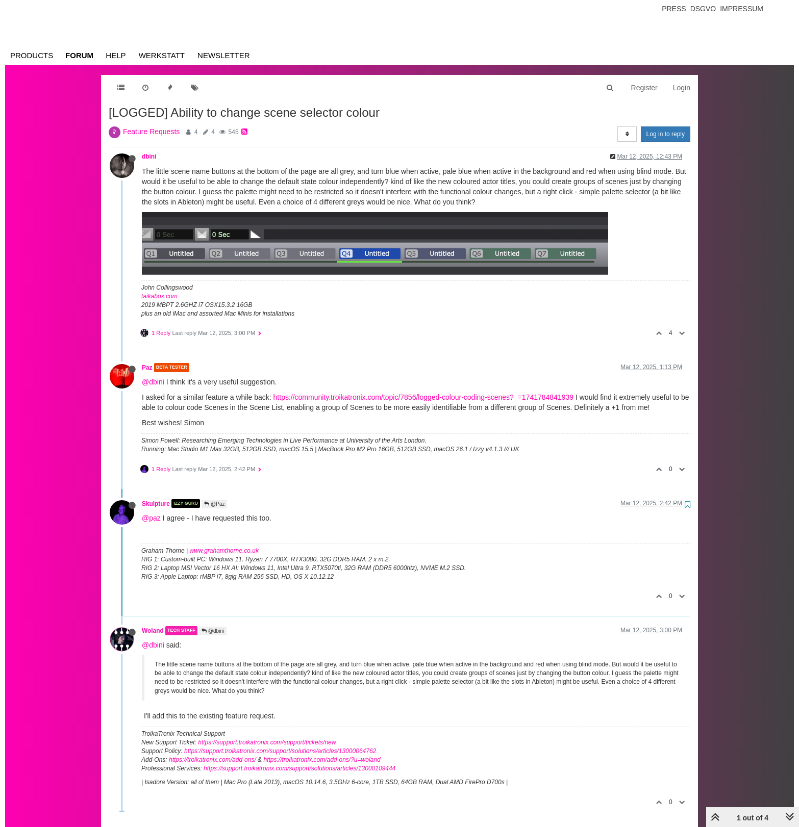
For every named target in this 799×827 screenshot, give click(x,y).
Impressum (741, 9)
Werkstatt (162, 55)
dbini (149, 156)
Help (116, 55)
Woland (153, 630)
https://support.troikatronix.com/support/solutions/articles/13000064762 (280, 751)
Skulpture (156, 503)
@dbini (153, 382)
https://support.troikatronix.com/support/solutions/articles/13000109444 (299, 768)
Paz (147, 367)
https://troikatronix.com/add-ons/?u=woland (321, 759)
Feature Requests (151, 131)
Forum (79, 55)
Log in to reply (665, 134)
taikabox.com (159, 296)
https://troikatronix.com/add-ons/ (212, 759)
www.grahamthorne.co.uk (224, 550)
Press (674, 9)
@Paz (214, 504)
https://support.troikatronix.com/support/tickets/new (267, 742)
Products (31, 55)
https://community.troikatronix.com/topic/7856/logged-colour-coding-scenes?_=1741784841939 (423, 397)
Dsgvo (703, 9)
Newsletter (223, 55)
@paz (151, 518)
